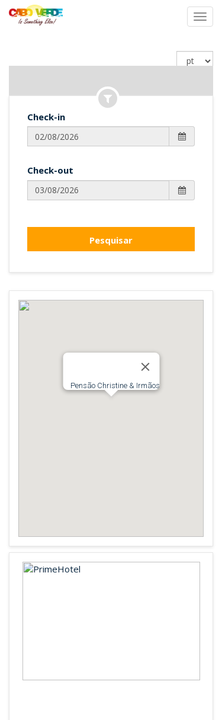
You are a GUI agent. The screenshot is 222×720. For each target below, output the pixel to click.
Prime (78, 663)
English (63, 635)
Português (148, 635)
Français (102, 635)
